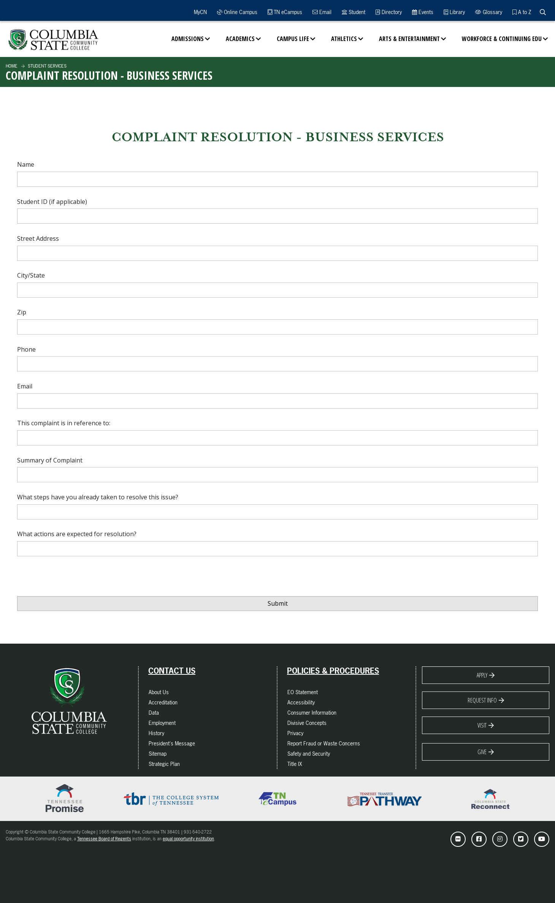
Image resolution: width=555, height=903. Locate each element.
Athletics (344, 39)
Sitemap (157, 753)
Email (321, 12)
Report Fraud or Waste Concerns (323, 743)
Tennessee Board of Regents (104, 839)
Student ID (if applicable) (52, 201)
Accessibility (301, 702)
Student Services (47, 66)
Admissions (187, 39)
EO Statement (302, 692)
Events (422, 12)
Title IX (294, 763)
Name (25, 164)
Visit (482, 725)
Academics (240, 39)
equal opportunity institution (188, 839)
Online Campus (237, 12)
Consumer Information (311, 712)
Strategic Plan (164, 763)
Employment (162, 722)
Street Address (38, 238)
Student (353, 12)
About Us (159, 692)
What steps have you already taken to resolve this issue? (97, 497)
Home (11, 66)
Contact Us (171, 671)
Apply (482, 675)
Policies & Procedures (333, 671)
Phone (26, 349)
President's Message (172, 743)
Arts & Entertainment (409, 39)
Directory (389, 12)
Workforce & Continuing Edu (502, 39)
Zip (21, 312)
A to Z (521, 12)
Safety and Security (308, 753)
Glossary (488, 12)
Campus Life (293, 39)
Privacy (295, 733)
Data (154, 712)
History (156, 733)
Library (454, 12)
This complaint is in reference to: (63, 423)
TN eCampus (285, 12)
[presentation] (75, 579)
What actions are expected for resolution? (76, 534)
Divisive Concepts (307, 722)
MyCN (199, 12)
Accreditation (163, 702)
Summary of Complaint (49, 460)
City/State (31, 275)
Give (482, 752)
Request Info (482, 700)
